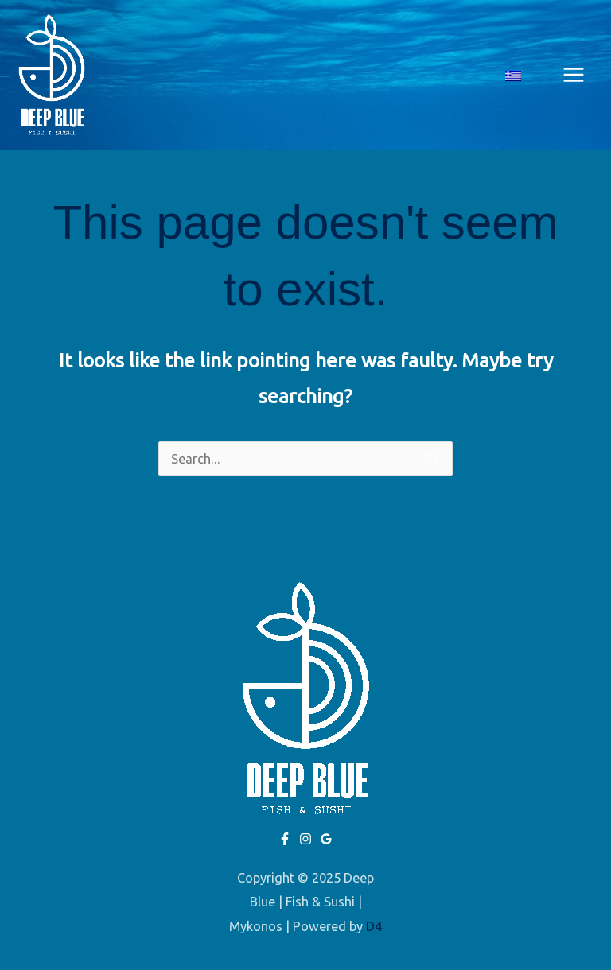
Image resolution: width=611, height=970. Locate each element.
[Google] (326, 838)
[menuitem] (513, 75)
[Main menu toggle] (573, 75)
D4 (374, 926)
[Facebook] (284, 838)
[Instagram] (305, 838)
